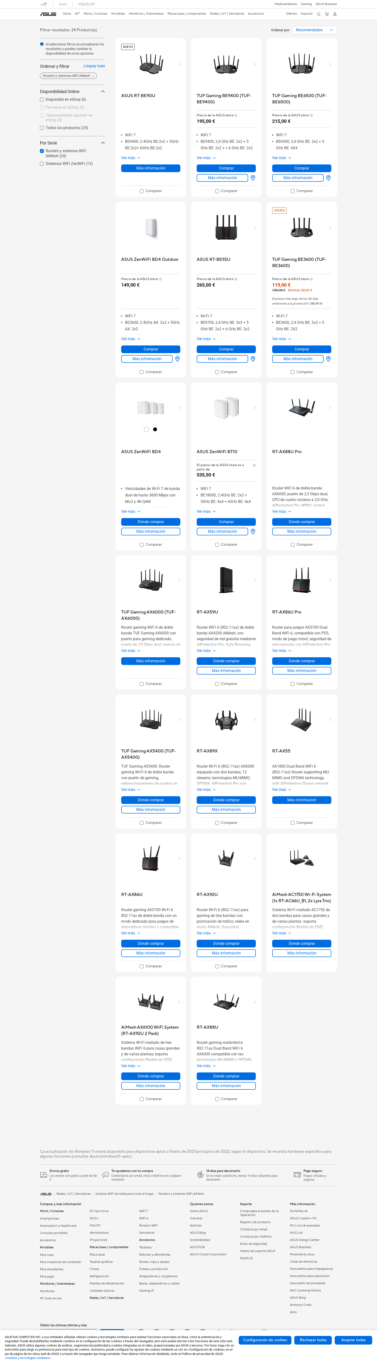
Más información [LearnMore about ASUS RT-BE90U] (150, 168)
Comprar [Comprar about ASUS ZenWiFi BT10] (226, 522)
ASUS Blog (198, 1233)
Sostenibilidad (200, 1240)
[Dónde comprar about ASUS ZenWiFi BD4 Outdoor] (176, 359)
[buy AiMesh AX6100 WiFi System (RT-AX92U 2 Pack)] (150, 1030)
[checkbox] (70, 107)
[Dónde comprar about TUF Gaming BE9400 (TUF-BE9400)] (252, 178)
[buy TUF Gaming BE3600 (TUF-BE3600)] (301, 262)
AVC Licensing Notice (305, 1290)
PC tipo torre (99, 1211)
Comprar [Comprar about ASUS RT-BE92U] (226, 349)
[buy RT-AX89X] (207, 751)
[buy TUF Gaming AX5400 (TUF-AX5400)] (150, 754)
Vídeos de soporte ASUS (257, 1251)
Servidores (147, 1233)
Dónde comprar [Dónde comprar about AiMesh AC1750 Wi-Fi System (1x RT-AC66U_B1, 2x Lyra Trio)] (302, 943)
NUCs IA (296, 1233)
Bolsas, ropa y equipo (154, 1262)
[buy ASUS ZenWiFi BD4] (141, 452)
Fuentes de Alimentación (107, 1283)
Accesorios (48, 1240)
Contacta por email (253, 1229)
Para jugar (47, 1276)
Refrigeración (99, 1276)
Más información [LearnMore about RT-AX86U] (150, 953)
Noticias (196, 1225)
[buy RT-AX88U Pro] (287, 452)
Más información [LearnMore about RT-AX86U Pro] (301, 670)
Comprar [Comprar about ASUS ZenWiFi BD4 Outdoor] (151, 349)
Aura (293, 1312)
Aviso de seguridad (253, 1244)
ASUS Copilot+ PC (303, 1218)
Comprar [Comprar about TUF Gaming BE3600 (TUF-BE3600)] (302, 349)
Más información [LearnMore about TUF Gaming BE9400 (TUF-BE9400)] (222, 177)
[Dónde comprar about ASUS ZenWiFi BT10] (252, 531)
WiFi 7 (143, 1211)
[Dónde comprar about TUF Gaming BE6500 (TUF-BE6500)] (327, 178)
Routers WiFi (148, 1225)
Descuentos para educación (309, 1276)
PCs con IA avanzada (305, 1225)
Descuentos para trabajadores (311, 1269)
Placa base (97, 1255)
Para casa (47, 1255)
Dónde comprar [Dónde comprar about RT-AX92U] (226, 943)
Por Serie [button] (72, 142)
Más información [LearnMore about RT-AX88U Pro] (301, 531)
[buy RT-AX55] (281, 751)
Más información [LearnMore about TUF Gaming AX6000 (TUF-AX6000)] (150, 661)
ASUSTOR (197, 1247)
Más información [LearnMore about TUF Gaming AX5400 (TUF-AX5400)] (150, 809)
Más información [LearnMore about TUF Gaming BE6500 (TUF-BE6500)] (298, 177)
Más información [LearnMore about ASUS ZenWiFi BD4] (150, 531)
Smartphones (49, 1219)
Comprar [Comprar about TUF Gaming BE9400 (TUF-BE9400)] (226, 168)
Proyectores (98, 1240)
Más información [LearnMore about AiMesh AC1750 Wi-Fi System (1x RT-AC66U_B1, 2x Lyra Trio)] (301, 953)
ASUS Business (326, 4)
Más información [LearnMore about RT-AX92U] (226, 953)
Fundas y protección (153, 1269)
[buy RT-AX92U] (207, 894)
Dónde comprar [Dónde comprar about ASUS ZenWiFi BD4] (151, 522)
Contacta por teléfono (256, 1237)
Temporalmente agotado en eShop (69, 118)
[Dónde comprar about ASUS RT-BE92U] (252, 359)
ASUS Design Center (305, 1240)
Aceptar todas (353, 1340)
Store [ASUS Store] (67, 14)
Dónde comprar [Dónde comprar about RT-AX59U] (226, 661)
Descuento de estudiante (307, 1283)
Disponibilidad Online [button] (72, 91)
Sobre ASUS (199, 1211)
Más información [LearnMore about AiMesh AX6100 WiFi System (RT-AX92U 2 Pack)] (150, 1085)
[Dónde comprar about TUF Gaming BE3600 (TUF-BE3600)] (327, 359)
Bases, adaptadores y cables (159, 1283)
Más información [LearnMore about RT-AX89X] (226, 809)
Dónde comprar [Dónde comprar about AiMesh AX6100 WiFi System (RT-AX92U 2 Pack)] (151, 1076)
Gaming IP (146, 1291)
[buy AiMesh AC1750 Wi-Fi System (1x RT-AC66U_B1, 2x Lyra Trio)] (301, 897)
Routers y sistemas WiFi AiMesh (181, 1194)
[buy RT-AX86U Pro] (286, 612)
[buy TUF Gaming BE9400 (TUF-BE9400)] (226, 99)
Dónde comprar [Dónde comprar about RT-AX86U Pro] (302, 661)
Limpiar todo (94, 66)
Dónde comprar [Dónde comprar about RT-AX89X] (226, 800)
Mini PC (95, 1225)
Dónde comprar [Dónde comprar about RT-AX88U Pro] (302, 522)
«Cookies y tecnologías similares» (28, 1358)
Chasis (94, 1269)
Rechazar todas (313, 1340)
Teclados (145, 1247)
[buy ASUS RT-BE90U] (138, 96)
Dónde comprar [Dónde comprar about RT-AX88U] (226, 1076)
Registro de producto (255, 1222)
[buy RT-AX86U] (132, 894)
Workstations (99, 1233)
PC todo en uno (51, 1298)
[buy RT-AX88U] (207, 1027)
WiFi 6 (143, 1218)
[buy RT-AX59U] (207, 612)
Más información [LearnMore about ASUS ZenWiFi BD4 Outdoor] (147, 359)
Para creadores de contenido (60, 1262)
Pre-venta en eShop (65, 107)
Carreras (196, 1218)
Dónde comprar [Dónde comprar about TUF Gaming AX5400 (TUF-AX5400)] (151, 800)
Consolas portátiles (54, 1233)
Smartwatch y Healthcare (58, 1226)
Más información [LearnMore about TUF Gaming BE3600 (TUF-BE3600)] (298, 359)
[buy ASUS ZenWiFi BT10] (217, 452)
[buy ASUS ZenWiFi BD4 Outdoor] (149, 259)
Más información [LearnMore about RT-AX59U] (226, 670)
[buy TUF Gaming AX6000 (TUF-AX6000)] (150, 615)
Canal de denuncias (303, 1262)
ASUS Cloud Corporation (208, 1254)
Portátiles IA (299, 1211)
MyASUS (246, 1258)
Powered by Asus (302, 1254)
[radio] (146, 429)
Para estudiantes (51, 1269)
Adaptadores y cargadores (158, 1276)
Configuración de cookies (265, 1340)
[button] (306, 4)
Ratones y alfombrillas (154, 1255)
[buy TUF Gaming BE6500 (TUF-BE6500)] (301, 99)
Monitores (47, 1291)
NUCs (94, 1218)
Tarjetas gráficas (101, 1262)
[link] (48, 14)
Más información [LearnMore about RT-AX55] (301, 800)
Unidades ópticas (102, 1291)
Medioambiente (286, 4)
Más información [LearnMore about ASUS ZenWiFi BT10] (222, 531)
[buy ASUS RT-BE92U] (213, 259)
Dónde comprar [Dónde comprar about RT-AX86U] (151, 943)
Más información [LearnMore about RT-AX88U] (226, 1085)
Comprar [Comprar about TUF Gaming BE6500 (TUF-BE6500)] (302, 168)
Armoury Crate (300, 1305)
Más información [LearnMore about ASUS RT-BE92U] (222, 359)
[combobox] (314, 30)
